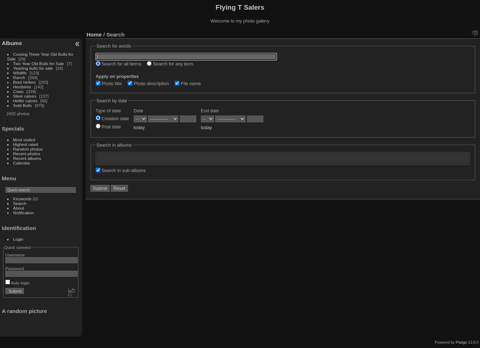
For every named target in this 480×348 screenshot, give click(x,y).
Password (14, 268)
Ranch (19, 77)
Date (138, 110)
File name (188, 83)
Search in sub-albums (121, 170)
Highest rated (25, 144)
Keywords (22, 198)
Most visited (24, 139)
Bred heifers (25, 82)
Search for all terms (119, 64)
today (139, 127)
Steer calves (24, 96)
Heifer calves (25, 100)
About (18, 208)
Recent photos (26, 153)
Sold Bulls (22, 105)
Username (15, 255)
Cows (18, 91)
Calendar (21, 163)
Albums (12, 43)
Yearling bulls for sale (33, 68)
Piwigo (461, 342)
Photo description (148, 83)
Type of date (108, 110)
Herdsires (22, 86)
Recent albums (27, 158)
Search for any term (170, 64)
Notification (23, 212)
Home (94, 34)
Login (18, 239)
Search (19, 203)
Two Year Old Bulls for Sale (38, 63)
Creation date (112, 118)
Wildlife (20, 72)
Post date (108, 126)
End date (210, 110)
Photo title (109, 83)
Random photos (28, 149)
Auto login (17, 282)
